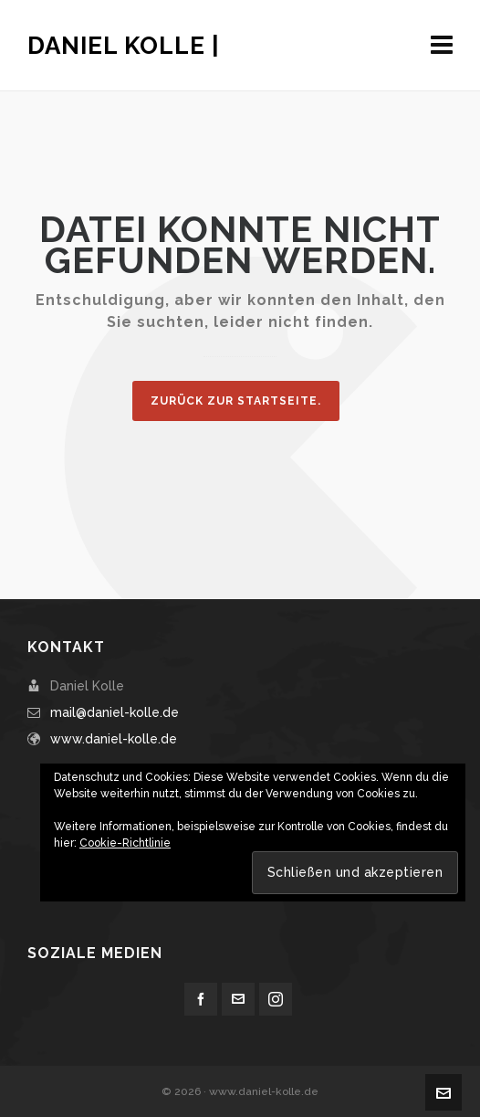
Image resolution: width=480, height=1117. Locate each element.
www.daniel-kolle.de (113, 739)
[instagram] (275, 999)
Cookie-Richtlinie (125, 843)
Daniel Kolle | (123, 45)
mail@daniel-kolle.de (114, 712)
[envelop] (238, 999)
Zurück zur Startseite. (236, 401)
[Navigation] (442, 45)
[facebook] (200, 999)
